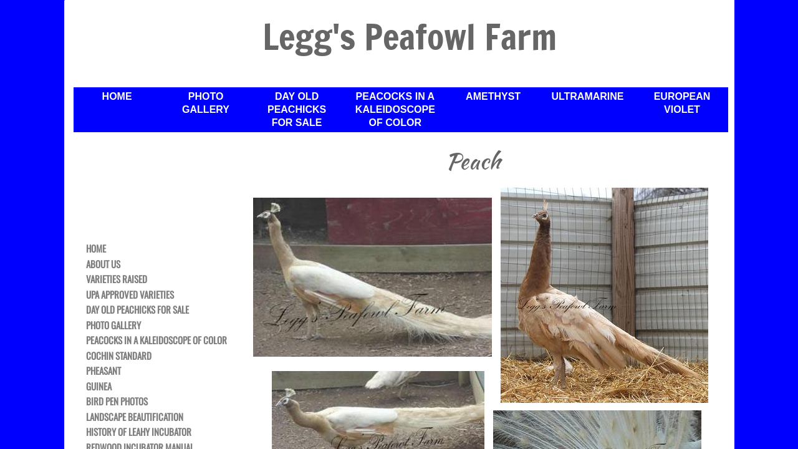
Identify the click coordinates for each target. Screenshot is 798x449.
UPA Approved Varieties (130, 295)
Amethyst (493, 96)
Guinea (99, 386)
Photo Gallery (113, 325)
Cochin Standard (118, 356)
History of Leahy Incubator (138, 432)
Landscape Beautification (134, 417)
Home (96, 249)
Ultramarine (587, 96)
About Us (103, 264)
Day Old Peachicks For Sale (137, 310)
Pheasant (103, 371)
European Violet (682, 103)
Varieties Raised (116, 279)
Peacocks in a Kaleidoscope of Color (156, 340)
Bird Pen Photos (117, 401)
